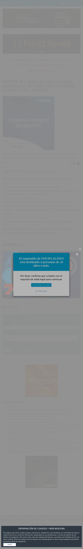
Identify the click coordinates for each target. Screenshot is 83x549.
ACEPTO (10, 544)
